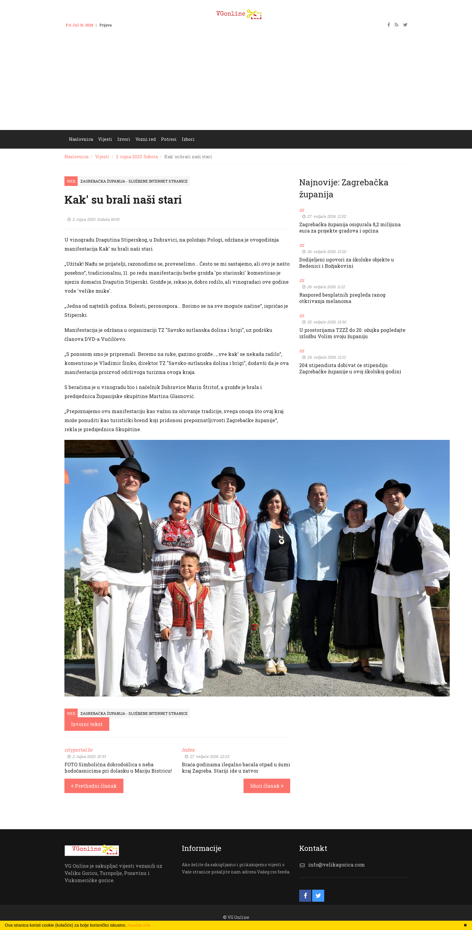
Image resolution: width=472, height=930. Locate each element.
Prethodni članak (94, 786)
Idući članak (267, 786)
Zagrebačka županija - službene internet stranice (134, 181)
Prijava (105, 25)
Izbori (188, 139)
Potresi (169, 139)
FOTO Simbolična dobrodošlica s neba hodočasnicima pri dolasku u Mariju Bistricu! (118, 767)
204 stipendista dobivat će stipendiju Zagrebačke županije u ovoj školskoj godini (350, 368)
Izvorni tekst (87, 724)
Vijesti (105, 139)
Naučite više (139, 925)
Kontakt (125, 25)
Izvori (123, 139)
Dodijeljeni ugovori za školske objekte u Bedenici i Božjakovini (346, 262)
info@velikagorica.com (336, 864)
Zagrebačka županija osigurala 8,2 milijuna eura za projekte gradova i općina (350, 227)
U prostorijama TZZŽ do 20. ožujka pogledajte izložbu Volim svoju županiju (352, 333)
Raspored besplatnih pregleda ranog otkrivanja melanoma (342, 298)
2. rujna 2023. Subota (137, 156)
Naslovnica (81, 139)
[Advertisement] (236, 85)
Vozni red (145, 139)
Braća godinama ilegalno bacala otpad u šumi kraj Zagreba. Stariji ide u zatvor (236, 767)
